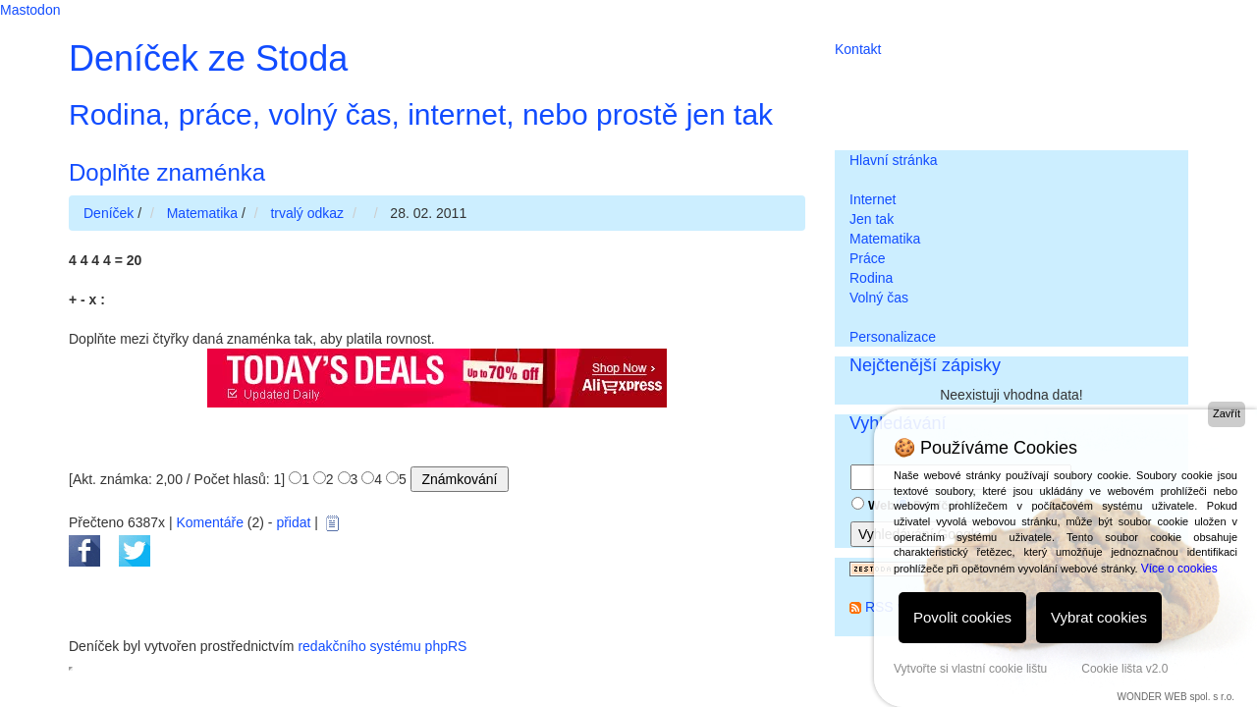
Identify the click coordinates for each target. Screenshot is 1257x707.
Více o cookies (1179, 568)
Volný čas (878, 297)
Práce (867, 258)
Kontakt (858, 49)
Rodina (871, 278)
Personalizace (892, 337)
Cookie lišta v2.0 (1124, 669)
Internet (872, 199)
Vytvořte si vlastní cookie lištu (970, 669)
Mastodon (30, 10)
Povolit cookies (962, 617)
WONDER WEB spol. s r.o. (1176, 696)
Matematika (884, 238)
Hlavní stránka (893, 160)
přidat (293, 522)
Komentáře (209, 522)
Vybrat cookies (1099, 617)
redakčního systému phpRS (382, 646)
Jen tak (871, 219)
